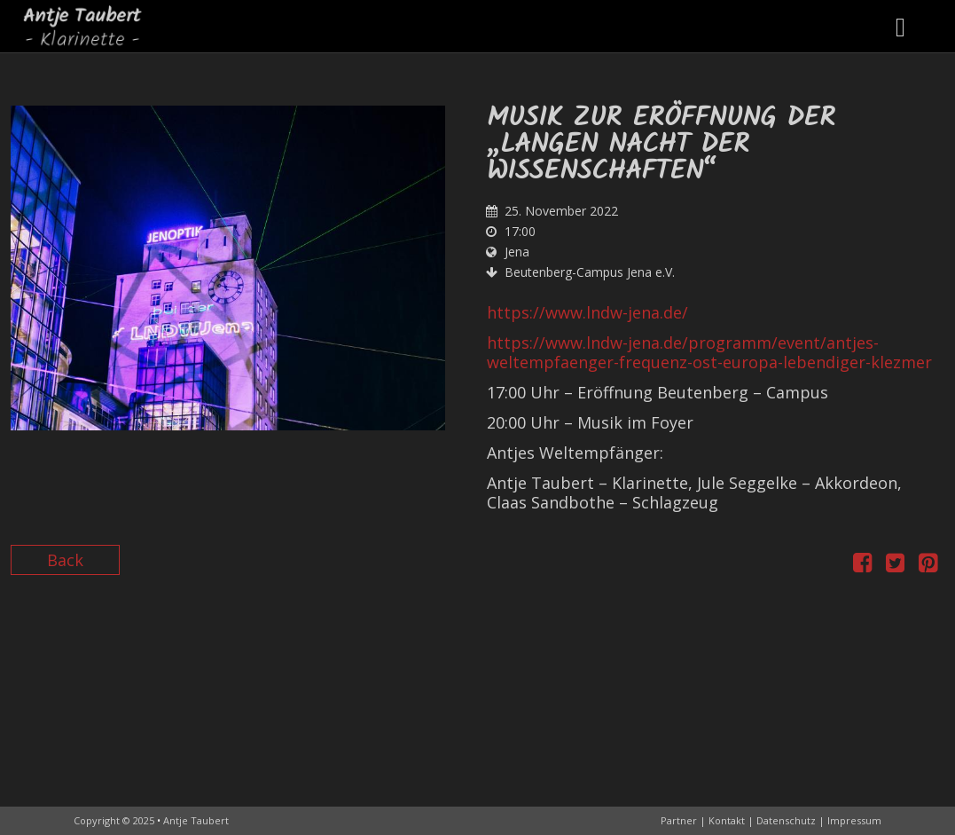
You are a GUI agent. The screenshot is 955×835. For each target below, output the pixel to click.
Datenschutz (786, 820)
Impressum (854, 820)
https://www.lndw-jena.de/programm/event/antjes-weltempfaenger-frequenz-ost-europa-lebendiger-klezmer (709, 352)
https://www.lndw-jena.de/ (587, 312)
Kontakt (726, 820)
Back (65, 560)
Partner (679, 820)
